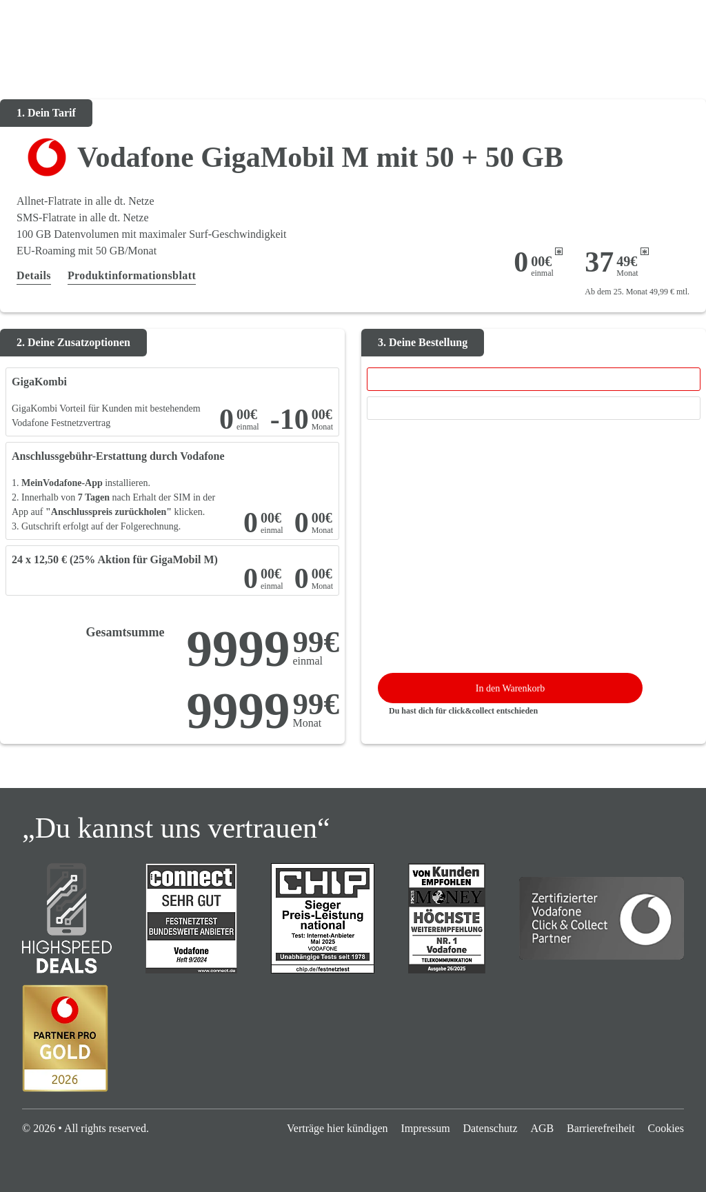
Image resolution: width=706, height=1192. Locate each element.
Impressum (425, 1128)
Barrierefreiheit (601, 1128)
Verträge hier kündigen (337, 1128)
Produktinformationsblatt (132, 275)
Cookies (665, 1128)
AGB (542, 1128)
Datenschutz (490, 1128)
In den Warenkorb (510, 688)
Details (34, 275)
